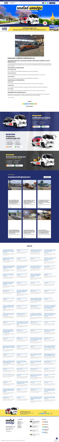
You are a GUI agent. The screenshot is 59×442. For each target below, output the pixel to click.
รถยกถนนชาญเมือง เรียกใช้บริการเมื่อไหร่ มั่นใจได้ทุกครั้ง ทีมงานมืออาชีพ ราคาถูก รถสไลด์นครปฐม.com (36, 266)
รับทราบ (56, 440)
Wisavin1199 (18, 147)
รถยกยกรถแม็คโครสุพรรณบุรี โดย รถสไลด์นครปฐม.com (22, 369)
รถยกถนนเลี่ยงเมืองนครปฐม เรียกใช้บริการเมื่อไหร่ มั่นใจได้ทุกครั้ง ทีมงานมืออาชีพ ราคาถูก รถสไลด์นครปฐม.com (36, 422)
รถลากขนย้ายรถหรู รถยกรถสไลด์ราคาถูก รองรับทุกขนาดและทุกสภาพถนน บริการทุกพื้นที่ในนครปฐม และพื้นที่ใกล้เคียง (36, 315)
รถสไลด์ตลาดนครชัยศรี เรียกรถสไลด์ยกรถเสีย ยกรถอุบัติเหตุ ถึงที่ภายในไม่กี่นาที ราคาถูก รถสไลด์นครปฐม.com (36, 299)
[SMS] (34, 103)
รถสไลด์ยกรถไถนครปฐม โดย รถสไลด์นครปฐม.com (22, 346)
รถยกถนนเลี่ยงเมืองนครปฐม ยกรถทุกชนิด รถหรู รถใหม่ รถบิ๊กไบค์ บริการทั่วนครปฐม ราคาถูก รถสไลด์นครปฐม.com (50, 251)
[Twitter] (28, 103)
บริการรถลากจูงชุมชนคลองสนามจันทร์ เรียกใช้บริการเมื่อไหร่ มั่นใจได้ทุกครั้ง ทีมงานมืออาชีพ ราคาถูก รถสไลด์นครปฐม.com (9, 267)
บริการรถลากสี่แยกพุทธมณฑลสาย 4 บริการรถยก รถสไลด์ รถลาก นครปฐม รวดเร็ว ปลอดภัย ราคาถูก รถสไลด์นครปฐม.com (49, 390)
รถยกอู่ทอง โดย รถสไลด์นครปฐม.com (9, 374)
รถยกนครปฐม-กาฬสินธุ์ (11, 97)
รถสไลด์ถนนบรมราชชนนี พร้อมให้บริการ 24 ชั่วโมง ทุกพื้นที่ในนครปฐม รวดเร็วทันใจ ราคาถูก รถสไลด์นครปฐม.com (35, 275)
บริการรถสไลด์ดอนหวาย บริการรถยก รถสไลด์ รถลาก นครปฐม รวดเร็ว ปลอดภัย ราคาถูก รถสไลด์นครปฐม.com (44, 202)
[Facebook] (25, 103)
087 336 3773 (52, 3)
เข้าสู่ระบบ (50, 0)
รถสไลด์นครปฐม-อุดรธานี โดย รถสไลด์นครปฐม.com (36, 346)
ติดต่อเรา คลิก (53, 2)
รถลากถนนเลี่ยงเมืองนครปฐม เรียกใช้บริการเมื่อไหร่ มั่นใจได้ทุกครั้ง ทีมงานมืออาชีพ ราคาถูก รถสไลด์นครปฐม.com (14, 232)
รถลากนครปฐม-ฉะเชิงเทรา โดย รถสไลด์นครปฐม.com (22, 330)
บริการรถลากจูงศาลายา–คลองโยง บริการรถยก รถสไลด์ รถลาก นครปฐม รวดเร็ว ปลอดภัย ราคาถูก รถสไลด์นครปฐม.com (29, 202)
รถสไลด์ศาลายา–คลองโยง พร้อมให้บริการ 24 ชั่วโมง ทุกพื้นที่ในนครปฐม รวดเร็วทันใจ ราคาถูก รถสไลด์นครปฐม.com (22, 291)
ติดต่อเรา (48, 0)
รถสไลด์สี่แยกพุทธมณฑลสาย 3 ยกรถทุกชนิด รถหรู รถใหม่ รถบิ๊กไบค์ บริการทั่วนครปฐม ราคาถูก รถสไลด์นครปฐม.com (50, 315)
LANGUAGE (54, 0)
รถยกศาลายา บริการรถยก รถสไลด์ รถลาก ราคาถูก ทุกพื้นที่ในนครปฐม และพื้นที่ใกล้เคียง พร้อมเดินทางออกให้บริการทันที (8, 307)
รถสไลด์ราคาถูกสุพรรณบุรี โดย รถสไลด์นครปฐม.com (36, 330)
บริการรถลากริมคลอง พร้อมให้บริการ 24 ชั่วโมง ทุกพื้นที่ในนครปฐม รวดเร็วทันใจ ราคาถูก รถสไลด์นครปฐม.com (49, 346)
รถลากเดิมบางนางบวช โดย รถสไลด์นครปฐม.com (49, 322)
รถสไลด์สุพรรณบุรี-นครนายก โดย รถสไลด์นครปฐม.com (22, 338)
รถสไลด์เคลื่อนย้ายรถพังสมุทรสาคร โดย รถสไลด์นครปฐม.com (22, 314)
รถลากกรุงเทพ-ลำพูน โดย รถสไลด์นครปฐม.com (22, 299)
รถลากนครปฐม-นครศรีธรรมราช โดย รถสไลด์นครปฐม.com (36, 369)
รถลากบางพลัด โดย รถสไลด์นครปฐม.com (48, 382)
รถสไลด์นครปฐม (46, 430)
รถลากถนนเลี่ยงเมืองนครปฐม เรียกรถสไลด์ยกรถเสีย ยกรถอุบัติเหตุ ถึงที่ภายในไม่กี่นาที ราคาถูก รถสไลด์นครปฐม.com (14, 202)
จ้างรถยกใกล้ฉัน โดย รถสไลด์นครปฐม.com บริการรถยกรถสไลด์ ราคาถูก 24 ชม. (22, 361)
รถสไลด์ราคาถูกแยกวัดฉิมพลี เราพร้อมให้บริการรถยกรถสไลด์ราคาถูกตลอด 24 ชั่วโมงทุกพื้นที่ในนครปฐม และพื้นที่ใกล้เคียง (9, 347)
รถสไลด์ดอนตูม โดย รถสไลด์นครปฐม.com (7, 382)
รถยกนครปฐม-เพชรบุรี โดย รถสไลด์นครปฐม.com (49, 375)
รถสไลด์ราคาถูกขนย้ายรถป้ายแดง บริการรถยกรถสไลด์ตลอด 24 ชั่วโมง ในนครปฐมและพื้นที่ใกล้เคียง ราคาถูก (50, 354)
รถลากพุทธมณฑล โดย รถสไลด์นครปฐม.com (21, 258)
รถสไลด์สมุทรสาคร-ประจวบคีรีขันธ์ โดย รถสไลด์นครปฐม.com (36, 389)
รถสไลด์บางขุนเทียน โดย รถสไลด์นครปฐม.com (35, 258)
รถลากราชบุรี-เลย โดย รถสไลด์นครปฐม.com (35, 282)
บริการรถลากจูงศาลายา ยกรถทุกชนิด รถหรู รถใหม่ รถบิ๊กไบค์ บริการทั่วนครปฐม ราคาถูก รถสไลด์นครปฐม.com (22, 267)
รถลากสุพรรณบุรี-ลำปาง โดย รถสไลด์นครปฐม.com (50, 291)
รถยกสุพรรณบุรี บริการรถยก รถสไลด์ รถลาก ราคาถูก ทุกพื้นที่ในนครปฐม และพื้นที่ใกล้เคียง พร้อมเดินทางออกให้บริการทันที (9, 390)
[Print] (36, 103)
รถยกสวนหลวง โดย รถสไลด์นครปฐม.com (35, 430)
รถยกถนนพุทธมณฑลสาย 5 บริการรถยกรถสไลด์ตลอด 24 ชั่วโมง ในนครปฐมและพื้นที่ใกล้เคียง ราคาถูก (22, 382)
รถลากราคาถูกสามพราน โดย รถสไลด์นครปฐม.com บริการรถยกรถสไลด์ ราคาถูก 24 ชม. (36, 354)
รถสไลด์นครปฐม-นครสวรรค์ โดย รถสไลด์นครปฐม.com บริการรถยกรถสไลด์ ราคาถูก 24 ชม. (49, 330)
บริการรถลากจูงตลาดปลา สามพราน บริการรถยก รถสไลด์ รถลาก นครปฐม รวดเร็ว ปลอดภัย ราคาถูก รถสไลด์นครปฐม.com (44, 232)
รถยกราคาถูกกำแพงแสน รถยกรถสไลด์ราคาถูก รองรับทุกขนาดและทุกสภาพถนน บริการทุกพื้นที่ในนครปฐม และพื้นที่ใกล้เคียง (23, 323)
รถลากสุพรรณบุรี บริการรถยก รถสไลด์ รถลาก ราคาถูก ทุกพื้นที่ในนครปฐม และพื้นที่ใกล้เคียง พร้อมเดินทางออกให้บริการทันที (36, 398)
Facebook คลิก (46, 429)
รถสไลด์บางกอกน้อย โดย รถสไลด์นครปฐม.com (22, 282)
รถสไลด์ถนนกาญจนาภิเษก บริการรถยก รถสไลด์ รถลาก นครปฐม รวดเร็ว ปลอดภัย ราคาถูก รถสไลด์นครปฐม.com (50, 259)
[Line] (24, 103)
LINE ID (44, 126)
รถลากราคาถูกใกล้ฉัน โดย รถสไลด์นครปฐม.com (35, 434)
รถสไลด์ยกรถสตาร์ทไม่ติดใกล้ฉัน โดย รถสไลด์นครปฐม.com (36, 306)
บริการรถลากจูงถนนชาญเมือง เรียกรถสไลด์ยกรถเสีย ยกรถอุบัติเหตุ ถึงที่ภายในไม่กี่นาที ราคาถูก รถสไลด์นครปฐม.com (9, 283)
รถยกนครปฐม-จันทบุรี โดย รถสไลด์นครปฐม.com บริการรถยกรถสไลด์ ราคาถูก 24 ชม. (49, 397)
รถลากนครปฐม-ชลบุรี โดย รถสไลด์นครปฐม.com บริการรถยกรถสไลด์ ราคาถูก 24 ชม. (8, 274)
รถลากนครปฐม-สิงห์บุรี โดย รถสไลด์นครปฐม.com (22, 306)
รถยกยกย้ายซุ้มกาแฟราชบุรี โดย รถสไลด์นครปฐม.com (35, 291)
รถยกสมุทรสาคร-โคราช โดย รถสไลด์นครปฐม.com (22, 354)
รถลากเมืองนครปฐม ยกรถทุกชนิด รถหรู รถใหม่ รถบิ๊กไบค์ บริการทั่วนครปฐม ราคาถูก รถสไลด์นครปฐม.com (36, 250)
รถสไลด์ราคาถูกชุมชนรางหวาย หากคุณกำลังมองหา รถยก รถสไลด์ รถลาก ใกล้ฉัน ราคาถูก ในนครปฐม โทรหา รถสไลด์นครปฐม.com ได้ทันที (36, 339)
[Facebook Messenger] (27, 103)
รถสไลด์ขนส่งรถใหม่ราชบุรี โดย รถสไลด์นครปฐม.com (9, 354)
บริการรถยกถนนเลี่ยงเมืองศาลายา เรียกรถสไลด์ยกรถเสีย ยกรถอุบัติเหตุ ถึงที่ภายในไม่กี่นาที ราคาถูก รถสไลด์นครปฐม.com (8, 251)
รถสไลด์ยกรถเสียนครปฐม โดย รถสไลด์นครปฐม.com (23, 375)
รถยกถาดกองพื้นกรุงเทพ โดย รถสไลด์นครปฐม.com (9, 338)
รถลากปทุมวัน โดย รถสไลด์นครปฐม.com (21, 397)
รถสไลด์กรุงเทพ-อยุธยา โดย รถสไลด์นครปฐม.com (8, 299)
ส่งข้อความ (45, 432)
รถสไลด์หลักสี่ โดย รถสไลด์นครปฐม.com (48, 274)
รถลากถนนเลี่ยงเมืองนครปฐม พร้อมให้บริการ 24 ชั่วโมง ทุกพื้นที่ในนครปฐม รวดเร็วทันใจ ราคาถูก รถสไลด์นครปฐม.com (29, 232)
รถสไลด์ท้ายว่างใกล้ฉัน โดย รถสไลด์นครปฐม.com (22, 274)
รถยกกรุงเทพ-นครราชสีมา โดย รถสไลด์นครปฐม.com (49, 338)
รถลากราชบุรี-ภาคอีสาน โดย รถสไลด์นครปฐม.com (49, 369)
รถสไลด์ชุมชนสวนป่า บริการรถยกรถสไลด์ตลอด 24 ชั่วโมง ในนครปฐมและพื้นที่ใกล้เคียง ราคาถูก (8, 258)
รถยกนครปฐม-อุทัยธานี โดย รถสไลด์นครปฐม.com (8, 369)
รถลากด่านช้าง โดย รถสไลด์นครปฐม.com (48, 299)
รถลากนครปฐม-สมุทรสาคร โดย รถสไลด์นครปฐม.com (8, 291)
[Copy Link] (23, 103)
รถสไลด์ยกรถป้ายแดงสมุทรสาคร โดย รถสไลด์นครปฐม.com (36, 322)
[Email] (33, 103)
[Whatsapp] (31, 103)
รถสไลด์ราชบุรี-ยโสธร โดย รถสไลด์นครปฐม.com (22, 389)
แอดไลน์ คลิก (46, 426)
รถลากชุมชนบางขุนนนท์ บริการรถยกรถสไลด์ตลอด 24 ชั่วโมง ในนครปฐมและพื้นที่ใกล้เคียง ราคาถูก (36, 375)
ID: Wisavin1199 (46, 427)
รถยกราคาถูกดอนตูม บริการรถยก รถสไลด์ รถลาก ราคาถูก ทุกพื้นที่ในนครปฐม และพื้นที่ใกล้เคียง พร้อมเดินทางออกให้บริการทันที (8, 331)
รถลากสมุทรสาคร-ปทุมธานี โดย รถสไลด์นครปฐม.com (8, 397)
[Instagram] (30, 103)
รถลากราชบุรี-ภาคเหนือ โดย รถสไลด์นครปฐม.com (49, 282)
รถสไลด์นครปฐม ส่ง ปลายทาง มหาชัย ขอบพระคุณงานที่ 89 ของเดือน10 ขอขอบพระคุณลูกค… (8, 314)
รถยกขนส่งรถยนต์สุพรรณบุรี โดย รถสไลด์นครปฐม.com (49, 266)
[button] (47, 177)
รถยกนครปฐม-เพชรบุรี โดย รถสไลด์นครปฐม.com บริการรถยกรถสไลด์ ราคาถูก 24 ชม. (35, 361)
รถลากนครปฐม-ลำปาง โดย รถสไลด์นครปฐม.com (35, 382)
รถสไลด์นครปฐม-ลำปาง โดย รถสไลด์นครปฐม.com (8, 322)
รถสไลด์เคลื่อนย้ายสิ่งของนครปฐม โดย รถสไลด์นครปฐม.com (50, 361)
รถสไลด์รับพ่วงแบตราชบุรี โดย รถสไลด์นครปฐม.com (23, 250)
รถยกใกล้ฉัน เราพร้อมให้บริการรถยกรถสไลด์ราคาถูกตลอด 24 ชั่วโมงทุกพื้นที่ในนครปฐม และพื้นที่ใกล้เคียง (9, 361)
